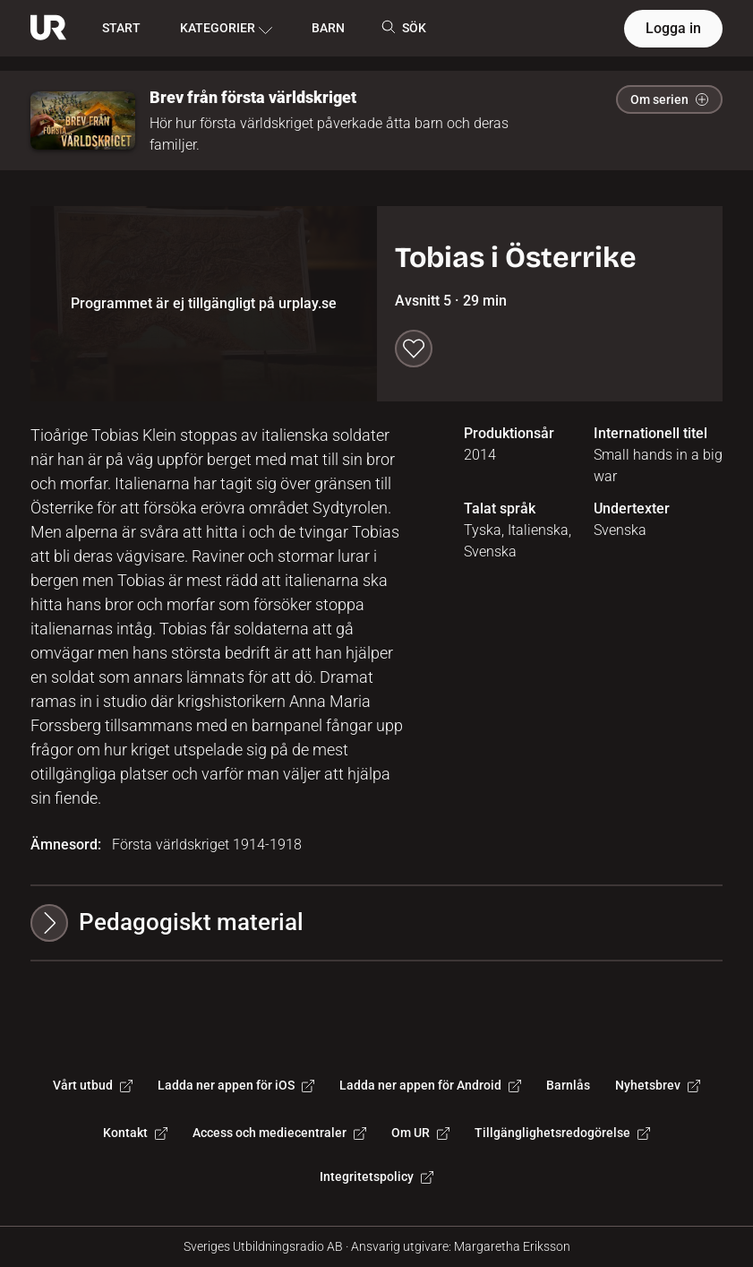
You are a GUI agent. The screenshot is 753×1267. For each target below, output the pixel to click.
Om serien (669, 99)
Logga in (673, 28)
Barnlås (568, 1085)
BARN (328, 28)
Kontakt (135, 1132)
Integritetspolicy (376, 1176)
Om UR (420, 1132)
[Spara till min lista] (413, 348)
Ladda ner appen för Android (430, 1085)
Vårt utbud (93, 1085)
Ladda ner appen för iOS (236, 1085)
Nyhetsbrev (657, 1085)
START (121, 28)
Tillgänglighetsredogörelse (562, 1132)
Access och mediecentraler (279, 1132)
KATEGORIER (226, 29)
